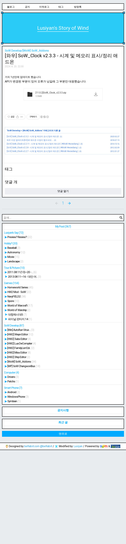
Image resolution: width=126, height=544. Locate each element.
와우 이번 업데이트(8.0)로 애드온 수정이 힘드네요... (30, 187)
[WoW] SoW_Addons (32, 177)
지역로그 (44, 6)
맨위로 (63, 527)
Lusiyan (77, 540)
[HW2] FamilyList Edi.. (20, 442)
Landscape (15, 355)
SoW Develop (13, 177)
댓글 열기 (63, 285)
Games (11, 377)
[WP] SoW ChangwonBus (23, 460)
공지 (27, 6)
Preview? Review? (19, 331)
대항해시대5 (17, 408)
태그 (60, 6)
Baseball (13, 341)
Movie (13, 350)
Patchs (13, 475)
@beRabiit (46, 540)
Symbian (14, 495)
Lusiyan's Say (13, 326)
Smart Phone (13, 481)
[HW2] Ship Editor (18, 451)
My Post (63, 320)
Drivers (13, 470)
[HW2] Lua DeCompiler (21, 437)
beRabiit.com (31, 540)
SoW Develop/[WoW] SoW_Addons (27, 50)
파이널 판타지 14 (20, 413)
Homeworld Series (20, 381)
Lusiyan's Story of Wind (63, 28)
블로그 (11, 6)
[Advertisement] (63, 95)
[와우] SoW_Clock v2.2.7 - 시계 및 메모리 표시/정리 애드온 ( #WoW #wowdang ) (42, 198)
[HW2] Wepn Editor (20, 428)
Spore (13, 395)
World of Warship (18, 404)
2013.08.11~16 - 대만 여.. (24, 370)
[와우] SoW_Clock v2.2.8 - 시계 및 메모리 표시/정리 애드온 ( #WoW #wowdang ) (42, 194)
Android (13, 486)
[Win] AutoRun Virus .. (20, 423)
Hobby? (10, 337)
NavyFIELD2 (16, 390)
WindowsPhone (18, 490)
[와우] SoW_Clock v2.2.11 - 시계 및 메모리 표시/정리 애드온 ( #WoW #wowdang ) (43, 191)
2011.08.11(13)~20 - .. (21, 366)
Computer (11, 466)
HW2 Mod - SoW (19, 386)
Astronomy (16, 346)
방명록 (77, 6)
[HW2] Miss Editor (19, 446)
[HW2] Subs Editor (19, 433)
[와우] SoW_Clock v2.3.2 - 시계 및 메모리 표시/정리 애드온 (33, 183)
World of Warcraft (20, 399)
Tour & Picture (14, 361)
